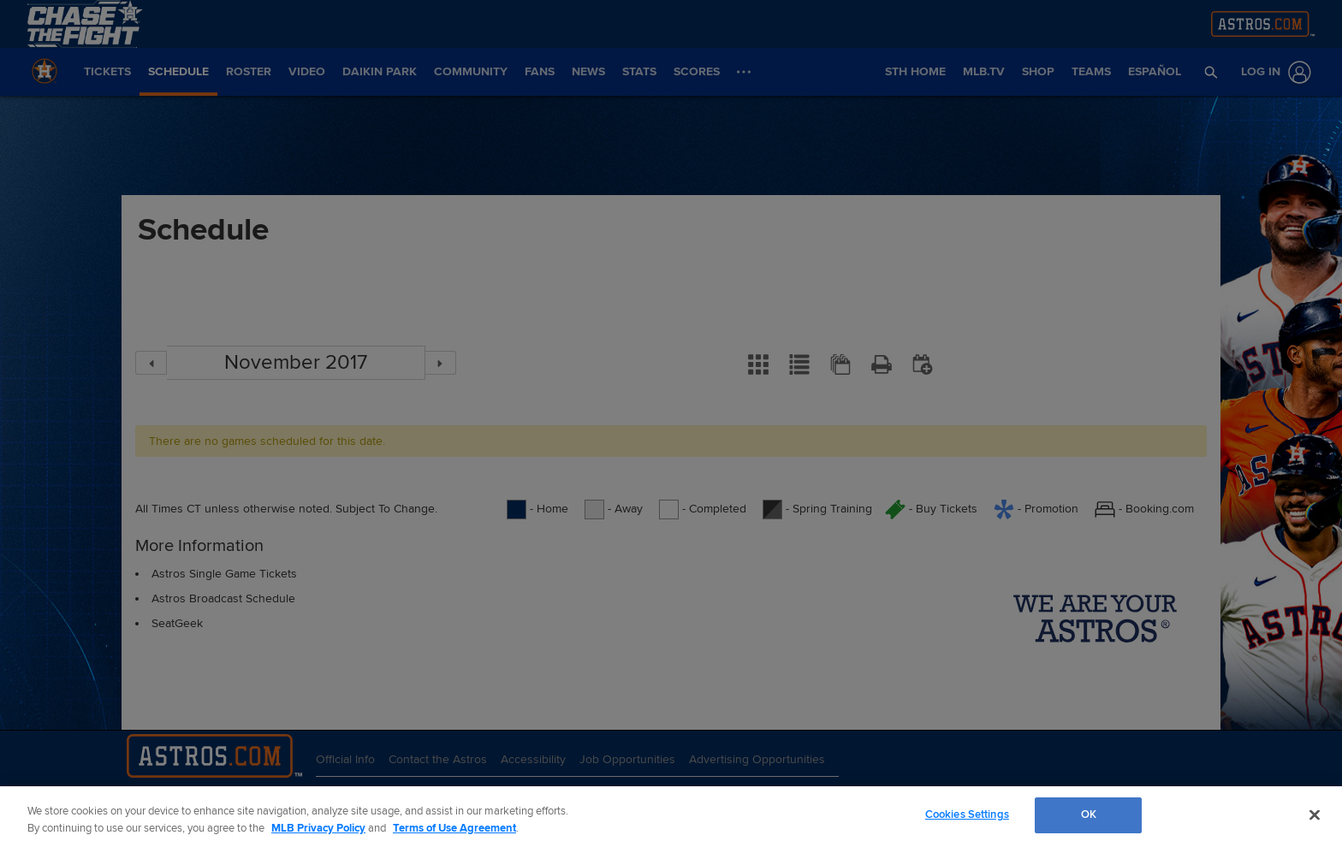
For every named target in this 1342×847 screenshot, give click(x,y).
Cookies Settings (967, 814)
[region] (671, 816)
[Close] (1314, 814)
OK (1088, 814)
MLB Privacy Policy (318, 828)
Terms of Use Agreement (454, 828)
